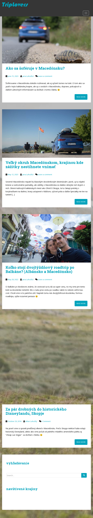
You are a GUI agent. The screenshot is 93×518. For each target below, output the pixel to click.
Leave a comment (45, 76)
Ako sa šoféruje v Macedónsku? (35, 68)
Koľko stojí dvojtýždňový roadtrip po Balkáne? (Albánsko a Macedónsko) (40, 269)
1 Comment (46, 421)
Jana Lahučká (27, 76)
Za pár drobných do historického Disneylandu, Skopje (36, 411)
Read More (81, 97)
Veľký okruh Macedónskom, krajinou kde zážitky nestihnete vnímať (44, 164)
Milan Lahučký (31, 421)
